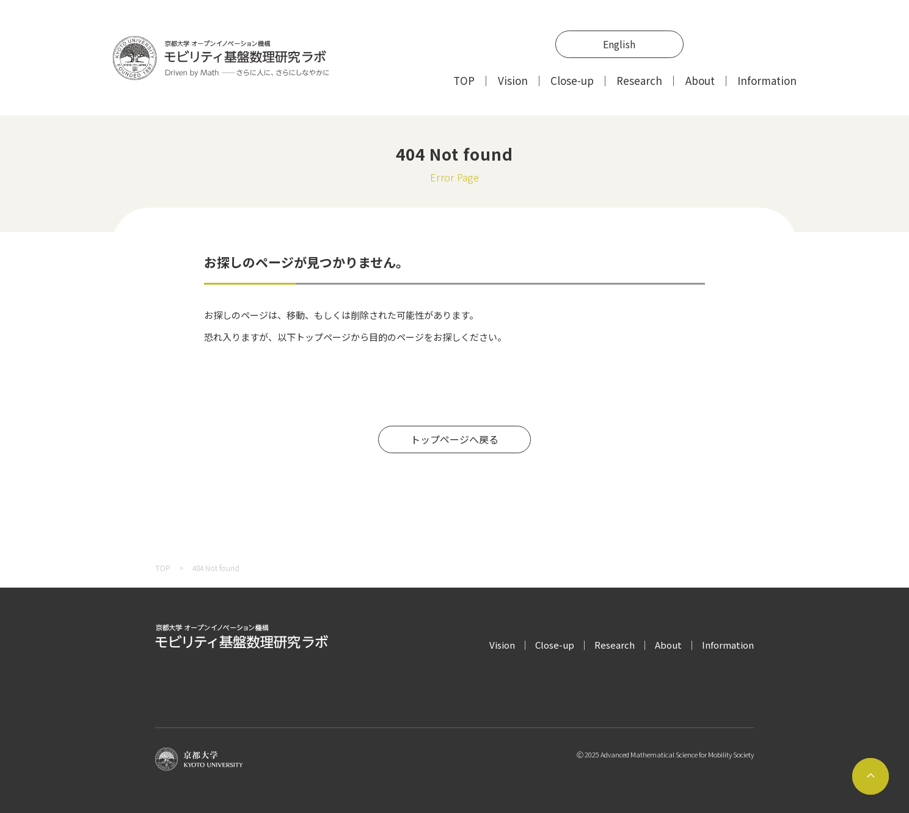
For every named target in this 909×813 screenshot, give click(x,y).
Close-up (572, 80)
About (700, 80)
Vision (513, 80)
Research (639, 80)
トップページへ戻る (454, 439)
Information (767, 80)
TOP (464, 80)
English (619, 44)
